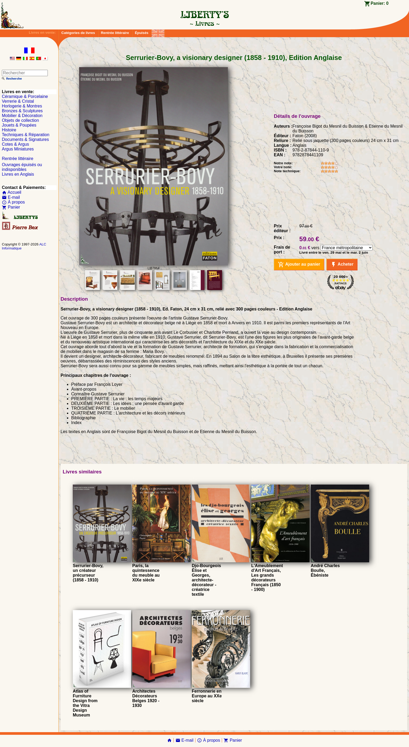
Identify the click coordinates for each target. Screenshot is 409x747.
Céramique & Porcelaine (25, 96)
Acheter (341, 264)
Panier (11, 207)
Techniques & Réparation (25, 134)
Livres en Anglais (18, 174)
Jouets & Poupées (19, 125)
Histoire (9, 130)
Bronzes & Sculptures (22, 111)
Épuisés (141, 33)
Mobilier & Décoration (22, 115)
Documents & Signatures (25, 139)
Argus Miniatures (18, 149)
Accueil (11, 192)
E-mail (11, 197)
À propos (13, 202)
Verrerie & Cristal (18, 101)
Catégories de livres (78, 33)
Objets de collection (20, 120)
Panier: (379, 3)
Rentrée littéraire (115, 33)
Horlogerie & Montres (22, 106)
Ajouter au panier (299, 264)
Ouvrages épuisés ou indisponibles (22, 167)
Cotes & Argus (15, 144)
